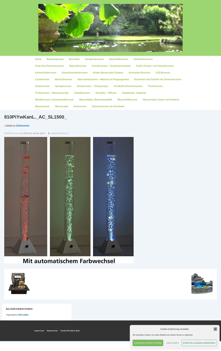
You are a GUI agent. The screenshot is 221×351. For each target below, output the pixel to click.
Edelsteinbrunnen (143, 59)
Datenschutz (52, 331)
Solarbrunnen (42, 86)
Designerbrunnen (94, 59)
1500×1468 (22, 315)
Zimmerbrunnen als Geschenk (108, 106)
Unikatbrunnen (82, 93)
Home (38, 59)
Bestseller (74, 59)
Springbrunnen (63, 86)
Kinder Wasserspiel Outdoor (108, 72)
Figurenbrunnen (78, 66)
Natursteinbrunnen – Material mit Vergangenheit (103, 79)
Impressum (39, 331)
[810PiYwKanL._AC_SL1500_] (32, 133)
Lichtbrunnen (42, 79)
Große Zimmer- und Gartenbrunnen (155, 66)
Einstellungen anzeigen (199, 343)
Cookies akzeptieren (148, 343)
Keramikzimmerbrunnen (75, 72)
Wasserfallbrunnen (127, 99)
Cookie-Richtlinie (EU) (70, 331)
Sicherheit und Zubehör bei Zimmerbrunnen (157, 79)
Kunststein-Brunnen (139, 72)
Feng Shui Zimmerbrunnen (49, 66)
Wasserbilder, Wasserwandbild (95, 99)
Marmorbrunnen (63, 79)
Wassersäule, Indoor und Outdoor (161, 99)
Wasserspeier (42, 106)
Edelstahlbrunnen (118, 59)
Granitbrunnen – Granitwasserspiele (111, 66)
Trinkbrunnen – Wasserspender (52, 93)
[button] (215, 329)
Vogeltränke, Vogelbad (134, 93)
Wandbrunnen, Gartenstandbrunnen (54, 99)
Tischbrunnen (155, 86)
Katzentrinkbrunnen (45, 72)
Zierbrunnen (80, 106)
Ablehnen (172, 343)
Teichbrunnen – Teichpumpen (92, 86)
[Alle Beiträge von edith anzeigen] (41, 133)
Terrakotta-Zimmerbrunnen (128, 86)
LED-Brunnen (163, 72)
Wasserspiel (61, 106)
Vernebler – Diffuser (106, 93)
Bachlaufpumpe (55, 59)
